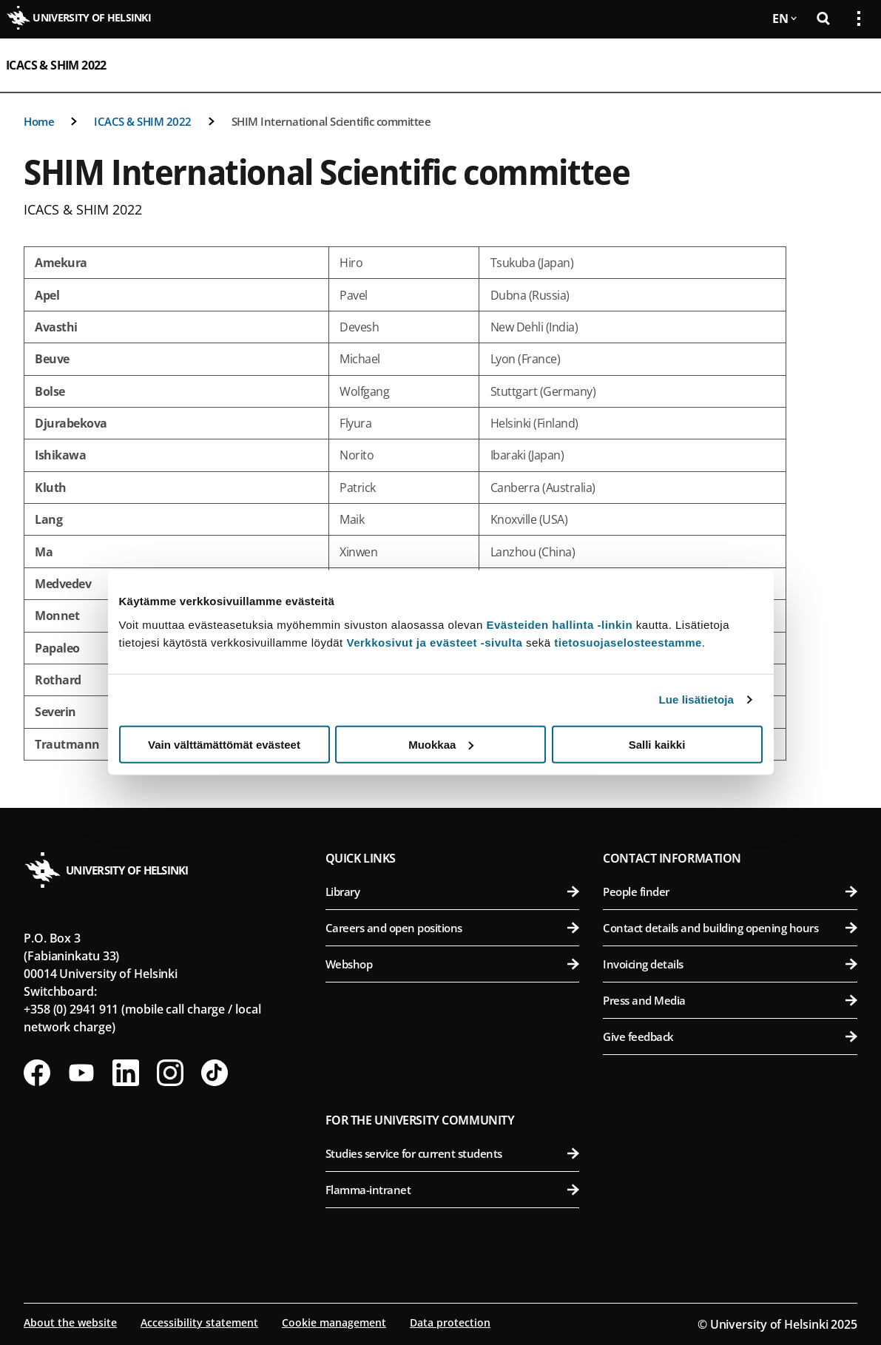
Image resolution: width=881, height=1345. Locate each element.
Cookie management (334, 1322)
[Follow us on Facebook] (37, 1072)
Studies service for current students (452, 1153)
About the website (70, 1322)
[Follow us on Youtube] (81, 1072)
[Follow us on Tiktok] (214, 1072)
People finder (730, 891)
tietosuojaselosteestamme (628, 642)
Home (39, 121)
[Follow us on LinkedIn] (125, 1072)
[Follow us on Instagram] (170, 1072)
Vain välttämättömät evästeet (224, 744)
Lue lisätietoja (697, 699)
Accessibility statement (199, 1322)
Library (452, 891)
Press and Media (730, 1000)
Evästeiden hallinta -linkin (559, 624)
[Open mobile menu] (853, 65)
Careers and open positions (452, 927)
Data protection (450, 1322)
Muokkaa (440, 744)
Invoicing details (730, 964)
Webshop (452, 964)
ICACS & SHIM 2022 (56, 65)
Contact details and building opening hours (730, 927)
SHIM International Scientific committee (331, 121)
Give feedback (730, 1036)
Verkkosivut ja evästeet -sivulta (434, 642)
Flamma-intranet (452, 1189)
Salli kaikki (657, 744)
